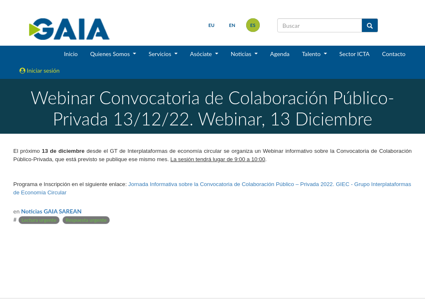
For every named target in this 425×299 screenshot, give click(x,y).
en (232, 25)
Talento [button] (312, 53)
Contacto (393, 53)
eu (211, 25)
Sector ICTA (355, 53)
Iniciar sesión (40, 70)
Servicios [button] (161, 53)
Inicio (71, 53)
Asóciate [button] (201, 53)
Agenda (280, 53)
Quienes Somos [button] (110, 53)
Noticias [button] (242, 53)
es (252, 25)
